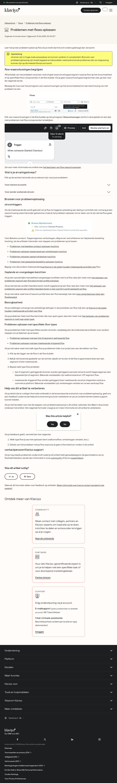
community (56, 458)
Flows (20, 23)
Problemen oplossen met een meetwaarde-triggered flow (37, 343)
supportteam (77, 458)
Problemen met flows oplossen (38, 23)
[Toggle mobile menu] (110, 10)
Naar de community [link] (44, 538)
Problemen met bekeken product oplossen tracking (34, 246)
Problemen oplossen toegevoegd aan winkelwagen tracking (38, 251)
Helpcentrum (10, 23)
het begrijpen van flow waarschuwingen (62, 167)
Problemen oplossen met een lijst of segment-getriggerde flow (39, 338)
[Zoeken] (101, 2)
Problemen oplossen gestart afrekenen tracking (33, 256)
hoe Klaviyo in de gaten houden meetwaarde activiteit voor (68, 267)
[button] (58, 103)
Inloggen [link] (39, 631)
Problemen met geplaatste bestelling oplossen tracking (36, 261)
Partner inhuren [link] (43, 577)
